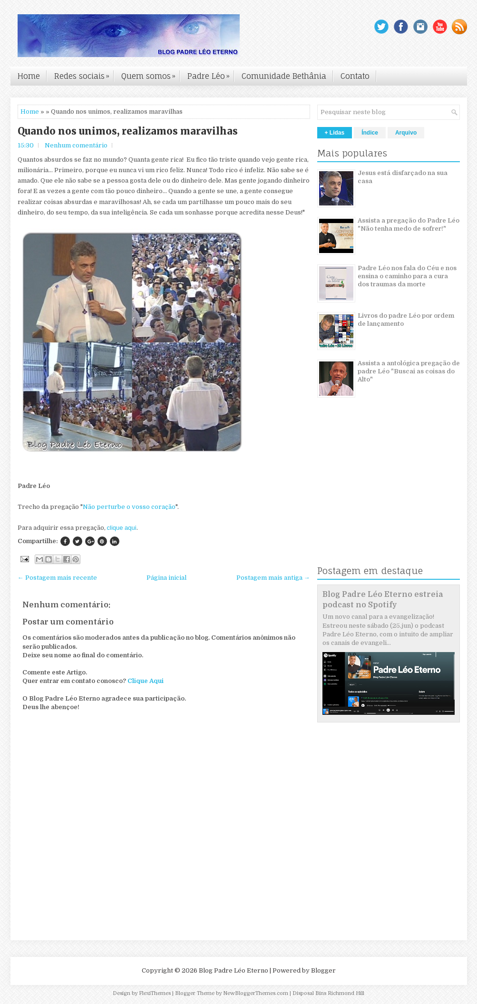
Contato (355, 76)
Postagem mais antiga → (273, 577)
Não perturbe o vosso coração (129, 506)
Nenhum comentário (76, 145)
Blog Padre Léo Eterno (233, 970)
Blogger (323, 970)
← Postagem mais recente (57, 577)
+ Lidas (335, 132)
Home (29, 76)
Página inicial (166, 577)
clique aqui (121, 527)
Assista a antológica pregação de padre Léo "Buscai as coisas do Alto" (409, 371)
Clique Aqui (145, 680)
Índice (369, 132)
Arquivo (406, 132)
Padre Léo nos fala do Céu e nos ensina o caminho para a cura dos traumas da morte (407, 276)
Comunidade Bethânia (284, 76)
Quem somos (150, 74)
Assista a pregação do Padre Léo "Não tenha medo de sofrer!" (408, 224)
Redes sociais (84, 74)
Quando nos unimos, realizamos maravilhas (128, 131)
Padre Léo (210, 74)
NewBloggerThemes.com (255, 993)
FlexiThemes (155, 993)
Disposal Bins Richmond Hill (328, 993)
